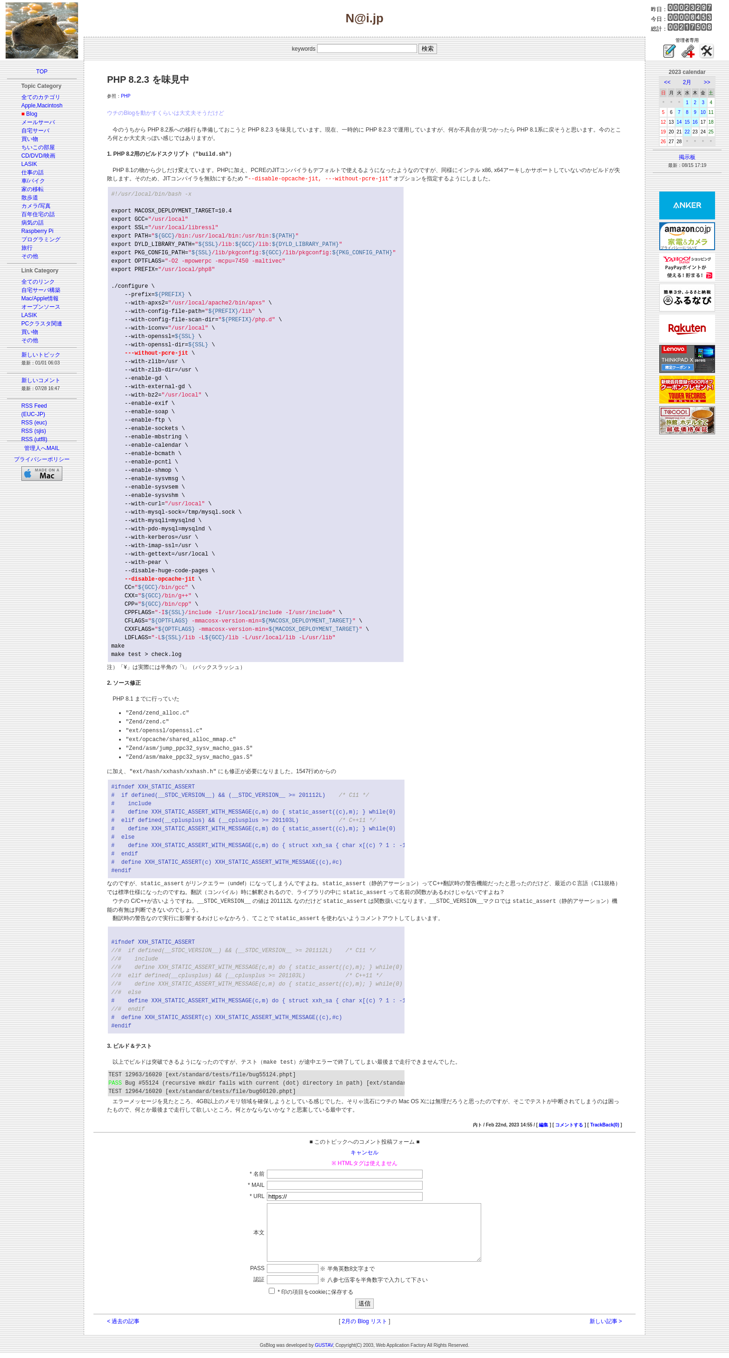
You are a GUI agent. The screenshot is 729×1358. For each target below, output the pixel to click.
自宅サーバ (35, 130)
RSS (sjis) (33, 431)
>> (707, 82)
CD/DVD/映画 (38, 155)
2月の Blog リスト (364, 1326)
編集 (543, 1118)
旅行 (27, 248)
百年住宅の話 (38, 214)
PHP (126, 96)
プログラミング (40, 239)
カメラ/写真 (36, 206)
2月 (687, 82)
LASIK (29, 164)
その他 (29, 256)
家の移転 (32, 189)
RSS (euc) (34, 422)
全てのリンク (38, 281)
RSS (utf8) (34, 439)
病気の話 (32, 222)
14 (679, 122)
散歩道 (29, 197)
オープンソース (40, 307)
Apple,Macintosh (42, 105)
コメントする (569, 1118)
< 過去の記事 (123, 1326)
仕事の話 (32, 172)
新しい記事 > (606, 1326)
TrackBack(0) (604, 1118)
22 (686, 131)
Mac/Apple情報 (40, 298)
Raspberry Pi (37, 231)
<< (667, 82)
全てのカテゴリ (40, 97)
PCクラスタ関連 (42, 323)
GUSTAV (324, 1349)
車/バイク (33, 181)
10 (703, 112)
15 (686, 122)
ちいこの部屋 (38, 147)
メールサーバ (38, 122)
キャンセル (364, 1146)
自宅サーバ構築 (40, 290)
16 (695, 122)
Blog (31, 114)
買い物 (29, 139)
